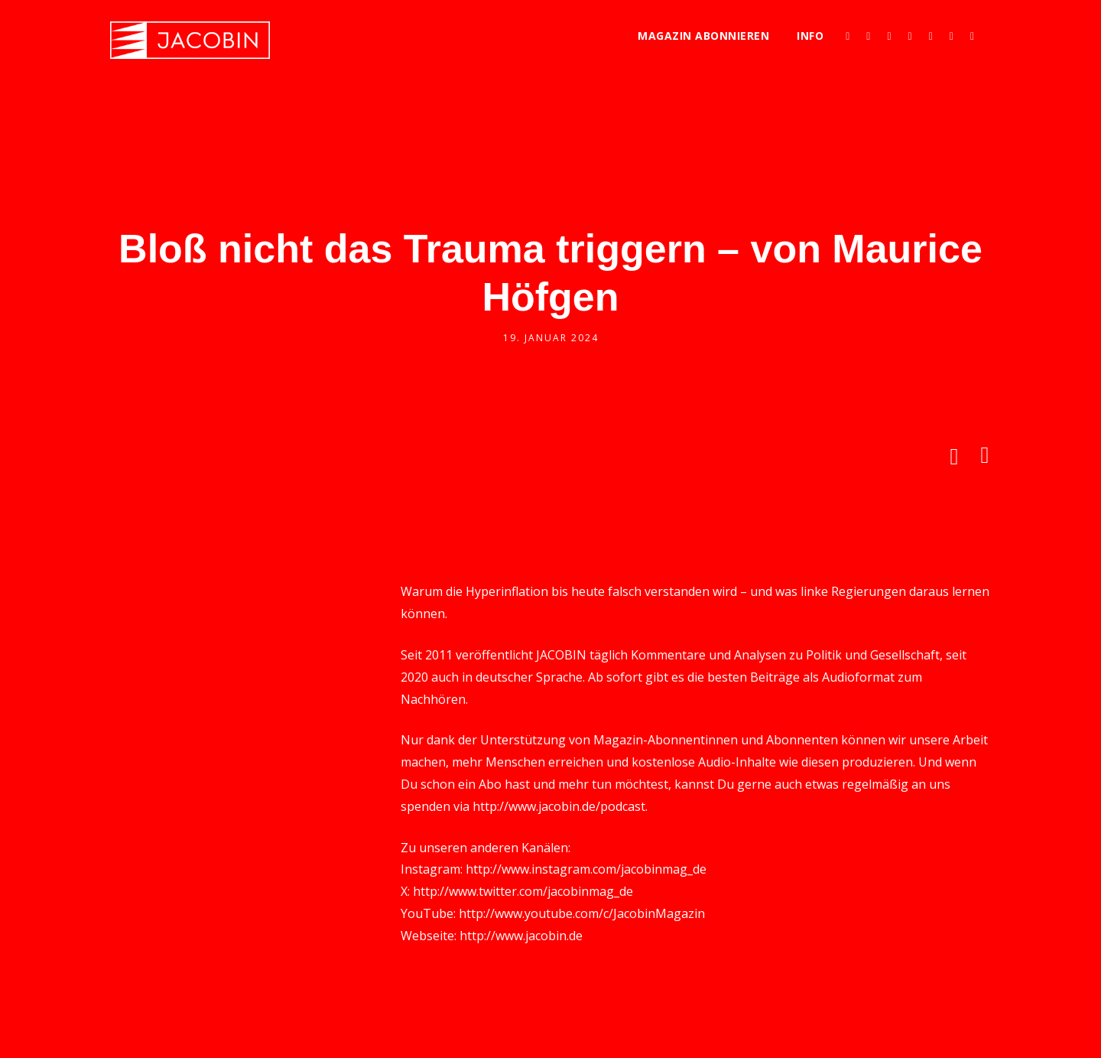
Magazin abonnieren (703, 35)
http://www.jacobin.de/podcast (559, 806)
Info (810, 35)
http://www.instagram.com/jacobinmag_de (586, 869)
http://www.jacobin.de (521, 935)
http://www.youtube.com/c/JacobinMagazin (582, 913)
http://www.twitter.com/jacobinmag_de (523, 891)
